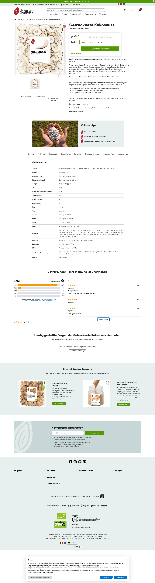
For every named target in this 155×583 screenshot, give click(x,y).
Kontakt (16, 505)
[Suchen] (75, 10)
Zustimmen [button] (120, 577)
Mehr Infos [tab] (42, 154)
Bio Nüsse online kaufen (55, 514)
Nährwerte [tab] (30, 154)
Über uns (17, 474)
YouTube (75, 461)
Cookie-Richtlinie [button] (87, 565)
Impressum (18, 492)
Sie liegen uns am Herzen (23, 495)
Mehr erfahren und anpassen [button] (40, 577)
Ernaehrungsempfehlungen (56, 498)
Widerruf (17, 484)
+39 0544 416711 (87, 480)
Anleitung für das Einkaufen (23, 477)
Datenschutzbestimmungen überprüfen (28, 515)
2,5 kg (100, 42)
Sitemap (17, 503)
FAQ (15, 487)
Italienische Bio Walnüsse (59, 384)
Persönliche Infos (53, 474)
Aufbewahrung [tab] (123, 154)
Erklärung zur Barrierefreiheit (24, 508)
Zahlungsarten (19, 490)
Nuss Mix (50, 524)
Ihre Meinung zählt (20, 497)
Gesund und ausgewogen (56, 493)
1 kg (91, 42)
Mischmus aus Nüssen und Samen (127, 383)
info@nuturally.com (54, 4)
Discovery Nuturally (54, 495)
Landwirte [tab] (77, 154)
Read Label (61, 76)
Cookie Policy (19, 513)
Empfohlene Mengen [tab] (92, 154)
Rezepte (49, 500)
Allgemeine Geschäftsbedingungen (26, 479)
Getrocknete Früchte (54, 522)
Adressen (50, 479)
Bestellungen (51, 477)
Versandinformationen (21, 482)
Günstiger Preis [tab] (108, 154)
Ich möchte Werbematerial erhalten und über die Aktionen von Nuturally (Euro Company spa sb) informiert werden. (72, 438)
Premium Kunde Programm (56, 482)
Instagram (84, 461)
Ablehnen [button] (106, 577)
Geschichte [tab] (53, 154)
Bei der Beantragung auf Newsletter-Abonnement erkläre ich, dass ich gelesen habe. (72, 444)
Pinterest (79, 461)
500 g (83, 42)
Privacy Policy (19, 510)
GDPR (16, 500)
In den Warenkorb (100, 49)
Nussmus (50, 519)
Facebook (70, 461)
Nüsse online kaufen (54, 511)
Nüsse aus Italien (53, 516)
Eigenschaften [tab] (66, 154)
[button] (126, 560)
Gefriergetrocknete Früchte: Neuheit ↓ (77, 1)
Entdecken (59, 403)
